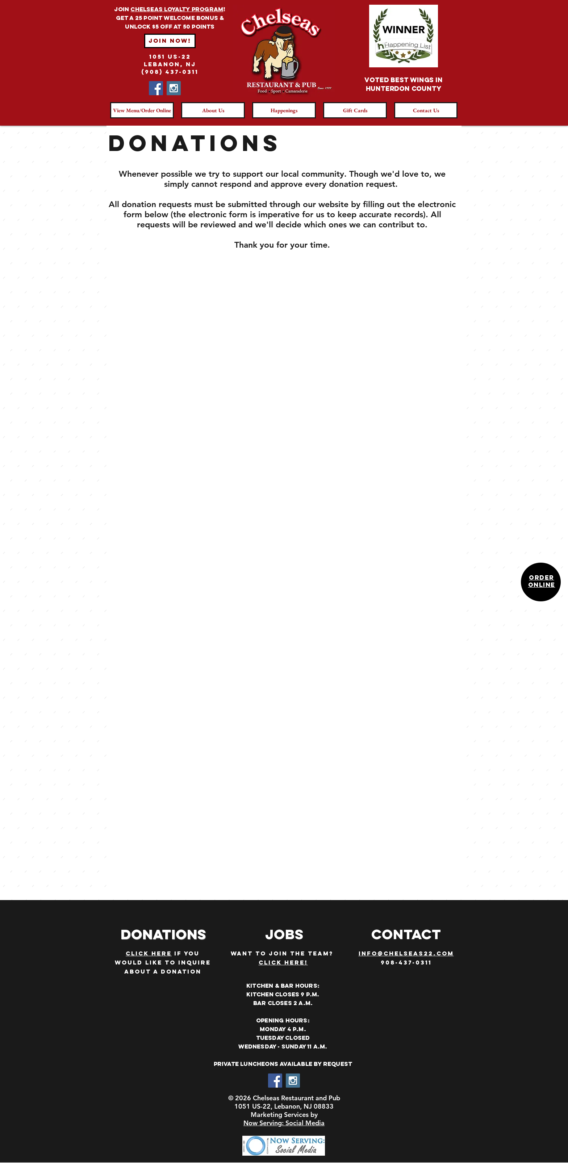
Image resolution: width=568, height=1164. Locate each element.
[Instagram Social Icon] (174, 88)
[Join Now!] (170, 41)
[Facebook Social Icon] (156, 88)
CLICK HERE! (283, 962)
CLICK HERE (149, 953)
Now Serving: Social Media (284, 1123)
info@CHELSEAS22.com (406, 953)
